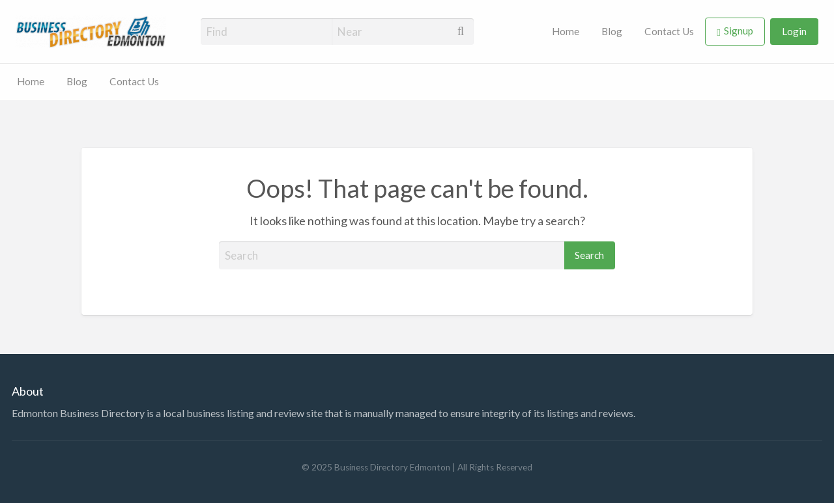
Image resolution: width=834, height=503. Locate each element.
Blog (611, 31)
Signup (738, 30)
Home (565, 31)
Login (794, 31)
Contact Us (669, 31)
